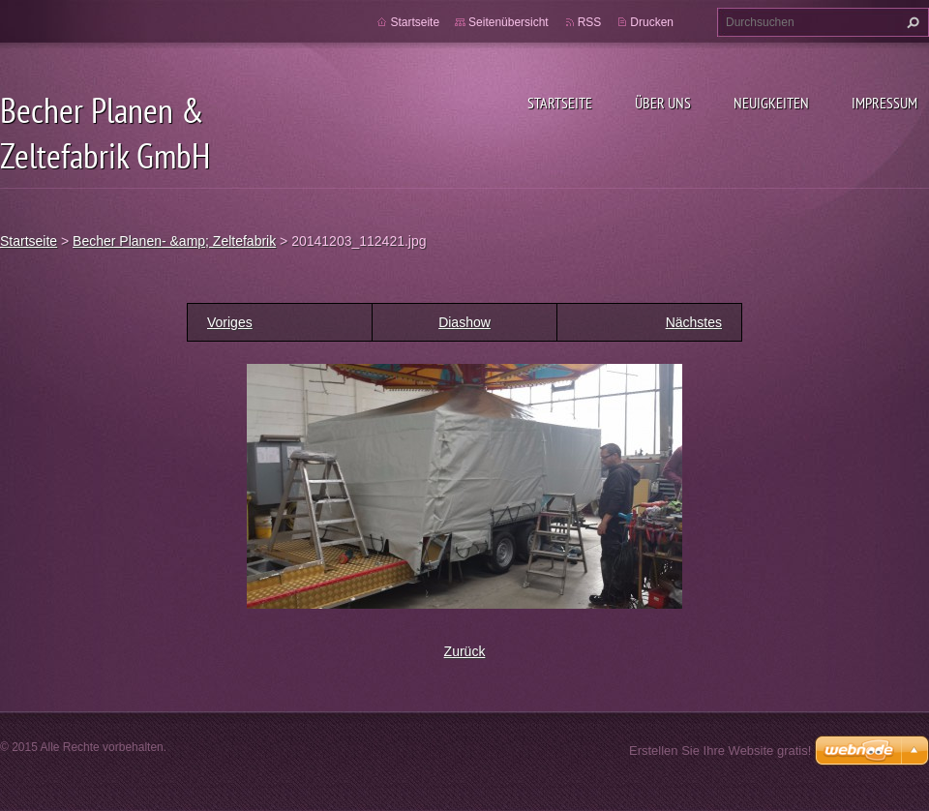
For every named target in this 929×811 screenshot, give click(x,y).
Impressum (884, 102)
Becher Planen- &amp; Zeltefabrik (174, 241)
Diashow (464, 322)
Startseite (559, 102)
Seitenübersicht (508, 22)
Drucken (652, 22)
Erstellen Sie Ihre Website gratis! (720, 750)
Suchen (910, 22)
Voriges (230, 322)
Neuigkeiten (771, 102)
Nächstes (694, 322)
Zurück (465, 651)
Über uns (663, 102)
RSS (590, 22)
